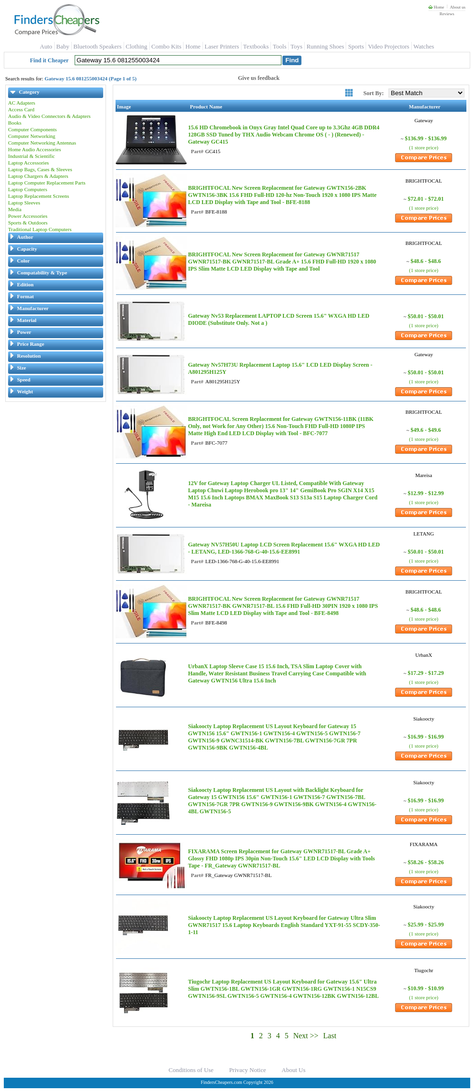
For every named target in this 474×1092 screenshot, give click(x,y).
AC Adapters (21, 103)
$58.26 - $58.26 (426, 862)
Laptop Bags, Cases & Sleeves (40, 169)
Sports (356, 46)
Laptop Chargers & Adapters (38, 176)
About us (457, 7)
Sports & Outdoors (28, 222)
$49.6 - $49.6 (426, 430)
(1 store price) (423, 147)
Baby (62, 46)
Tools (280, 46)
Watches (423, 46)
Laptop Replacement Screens (38, 196)
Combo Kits (166, 46)
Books (14, 123)
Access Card (21, 109)
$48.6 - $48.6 (426, 261)
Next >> (306, 1036)
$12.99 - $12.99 (426, 493)
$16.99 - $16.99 (426, 736)
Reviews (446, 13)
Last (330, 1036)
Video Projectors (388, 46)
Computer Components (32, 129)
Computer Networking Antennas (42, 143)
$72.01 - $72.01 (426, 198)
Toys (296, 46)
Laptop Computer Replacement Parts (47, 182)
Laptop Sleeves (24, 202)
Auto (46, 46)
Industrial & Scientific (31, 156)
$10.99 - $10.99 (426, 988)
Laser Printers (221, 46)
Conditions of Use (191, 1069)
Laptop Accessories (28, 163)
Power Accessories (28, 216)
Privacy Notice (247, 1069)
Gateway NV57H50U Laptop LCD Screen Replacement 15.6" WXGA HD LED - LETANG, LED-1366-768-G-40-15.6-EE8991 (284, 548)
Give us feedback (259, 78)
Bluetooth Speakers (97, 46)
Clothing (136, 46)
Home (436, 7)
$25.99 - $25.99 (426, 924)
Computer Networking (31, 136)
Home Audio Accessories (34, 149)
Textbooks (256, 46)
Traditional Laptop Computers (39, 229)
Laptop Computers (27, 189)
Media (14, 209)
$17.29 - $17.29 (426, 673)
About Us (293, 1069)
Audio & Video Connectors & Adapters (49, 116)
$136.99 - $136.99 (426, 138)
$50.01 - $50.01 (426, 316)
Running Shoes (325, 46)
